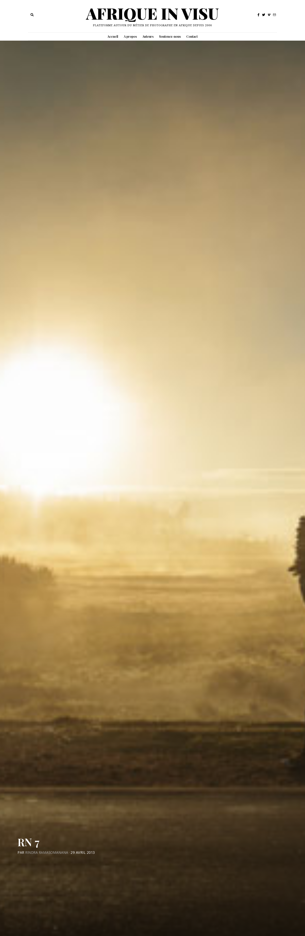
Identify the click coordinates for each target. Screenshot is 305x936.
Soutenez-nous (170, 36)
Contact (192, 36)
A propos (130, 36)
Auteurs (148, 36)
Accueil (112, 36)
